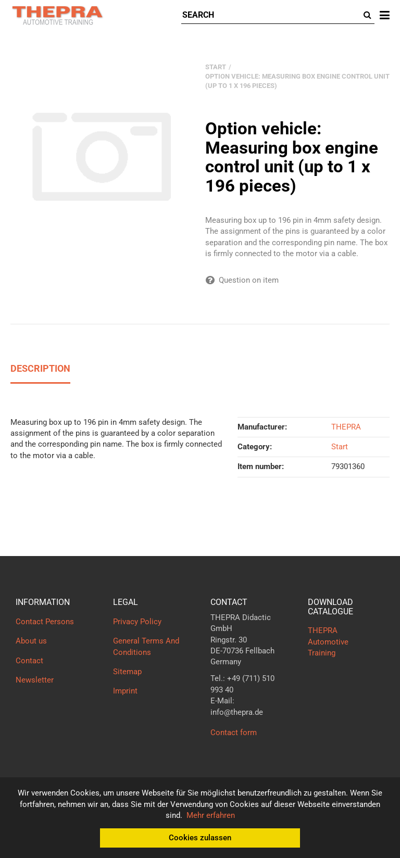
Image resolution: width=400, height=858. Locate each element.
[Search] (271, 15)
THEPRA (346, 427)
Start (339, 446)
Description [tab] (40, 368)
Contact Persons (45, 621)
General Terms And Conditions (146, 646)
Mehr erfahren (210, 815)
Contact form (233, 732)
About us (31, 641)
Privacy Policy (137, 621)
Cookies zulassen (200, 837)
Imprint (125, 691)
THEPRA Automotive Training (328, 642)
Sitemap (127, 671)
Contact (29, 660)
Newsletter (35, 680)
